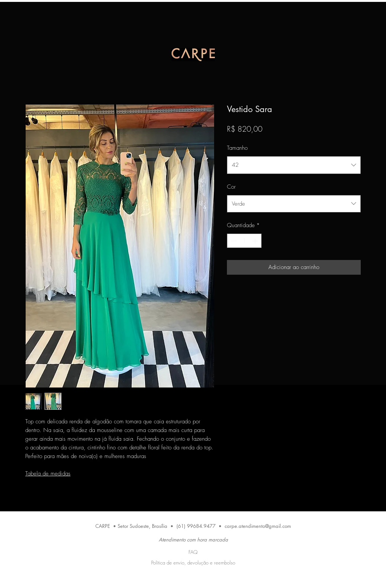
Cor (231, 187)
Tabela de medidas (47, 473)
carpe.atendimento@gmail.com (258, 526)
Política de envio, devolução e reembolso (193, 562)
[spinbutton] (244, 241)
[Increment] (256, 241)
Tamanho (237, 148)
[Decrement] (233, 241)
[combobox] (294, 165)
